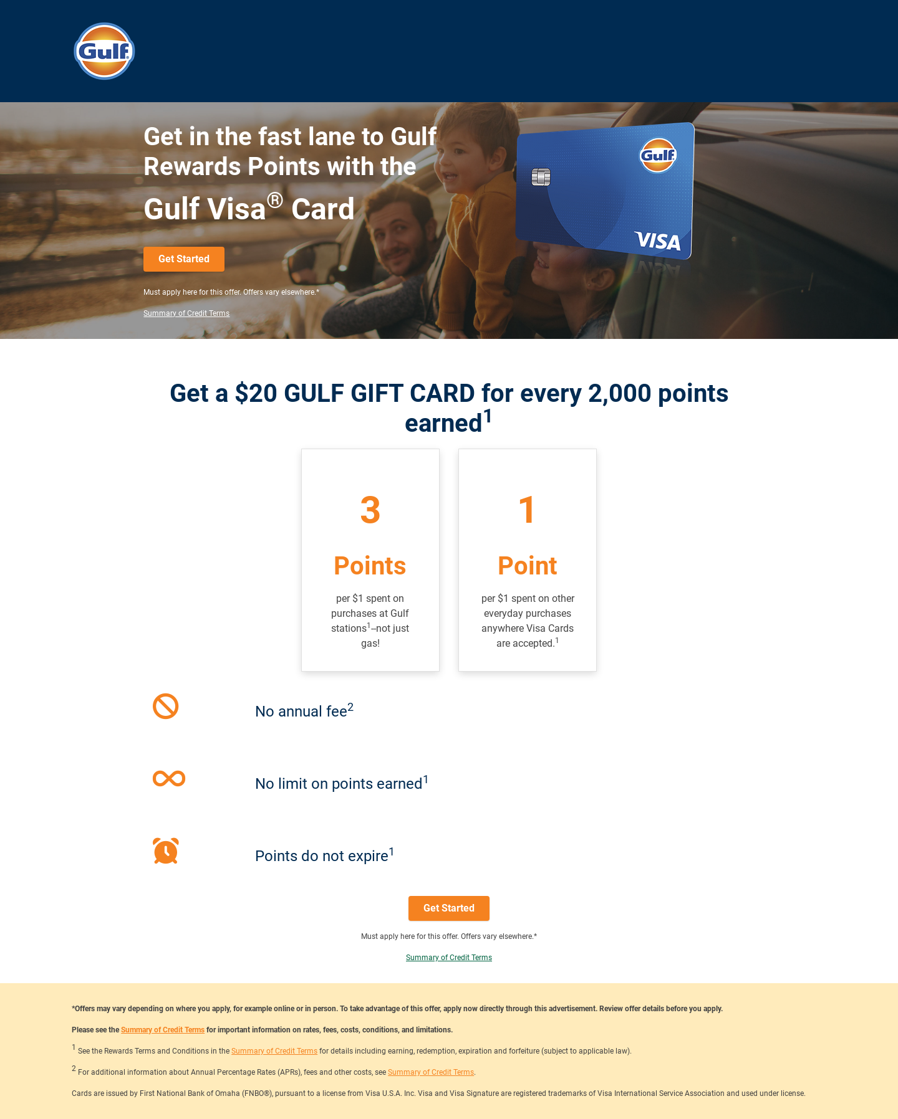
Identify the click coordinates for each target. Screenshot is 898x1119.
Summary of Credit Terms (186, 313)
